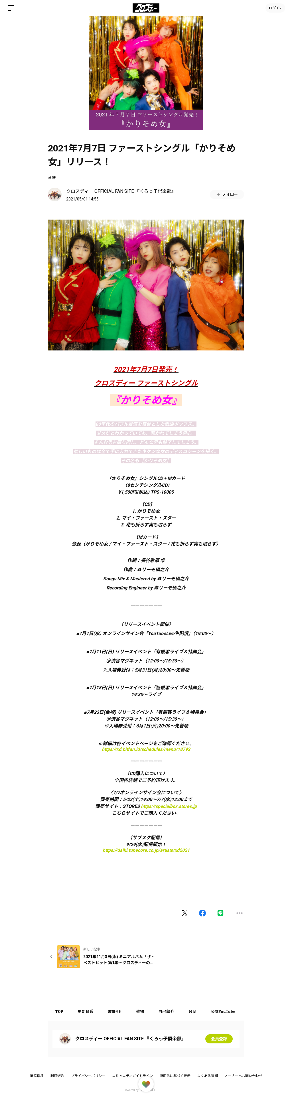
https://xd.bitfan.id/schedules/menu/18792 (146, 749)
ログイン (275, 8)
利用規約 (57, 1076)
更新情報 (86, 1011)
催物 (140, 1011)
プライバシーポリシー (88, 1076)
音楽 (52, 177)
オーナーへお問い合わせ (243, 1076)
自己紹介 (166, 1011)
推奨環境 (37, 1076)
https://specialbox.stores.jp (169, 806)
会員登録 (219, 1039)
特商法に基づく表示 (175, 1076)
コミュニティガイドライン (132, 1076)
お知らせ (115, 1011)
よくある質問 (207, 1076)
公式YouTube (223, 1011)
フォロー (227, 194)
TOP (59, 1011)
